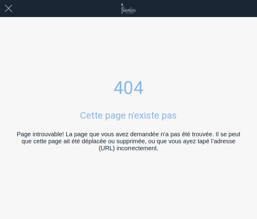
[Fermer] (8, 8)
